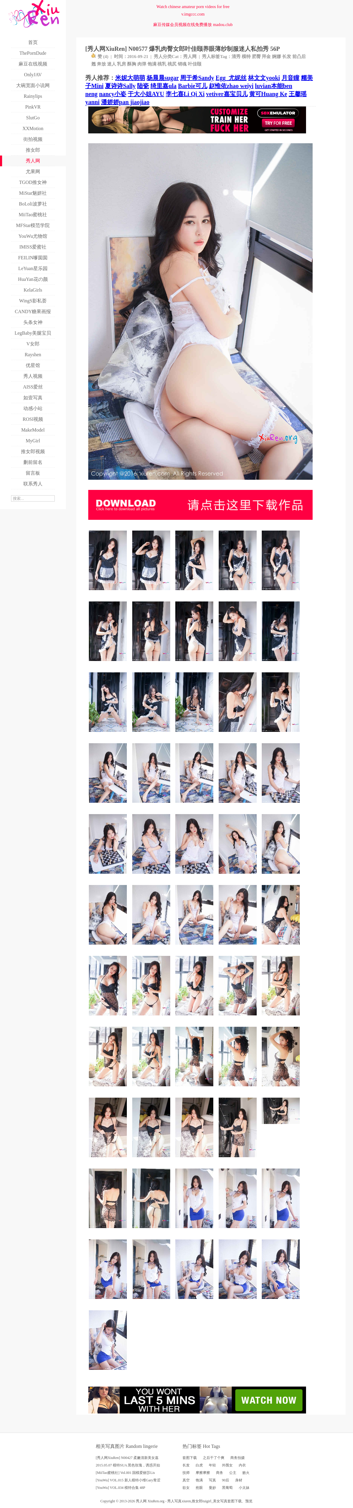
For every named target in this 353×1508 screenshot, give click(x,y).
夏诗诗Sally (120, 86)
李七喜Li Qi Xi (185, 94)
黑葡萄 (227, 1488)
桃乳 (161, 64)
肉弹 (141, 64)
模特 (246, 56)
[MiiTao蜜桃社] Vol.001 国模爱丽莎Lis (125, 1473)
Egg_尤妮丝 (231, 77)
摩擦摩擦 (203, 1473)
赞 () (99, 56)
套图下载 (189, 1458)
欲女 (186, 1488)
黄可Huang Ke (268, 94)
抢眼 (199, 1488)
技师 (186, 1473)
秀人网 (190, 56)
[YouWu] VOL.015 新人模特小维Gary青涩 (128, 1480)
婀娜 (276, 56)
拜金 (266, 56)
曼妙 (212, 1488)
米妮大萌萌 (130, 77)
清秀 (236, 56)
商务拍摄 (237, 1458)
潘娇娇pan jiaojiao (125, 102)
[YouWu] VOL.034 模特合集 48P (120, 1488)
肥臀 (256, 56)
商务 (219, 1473)
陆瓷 (143, 86)
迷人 (111, 64)
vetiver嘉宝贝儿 (227, 94)
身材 (238, 1480)
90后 (225, 1480)
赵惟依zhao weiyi (231, 86)
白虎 (199, 1465)
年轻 (212, 1465)
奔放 (101, 64)
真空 (186, 1480)
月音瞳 (290, 77)
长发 (286, 56)
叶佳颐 (194, 64)
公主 (232, 1473)
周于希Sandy (197, 77)
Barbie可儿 (192, 86)
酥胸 (131, 64)
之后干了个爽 (213, 1458)
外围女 (227, 1465)
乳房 (121, 64)
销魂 (182, 64)
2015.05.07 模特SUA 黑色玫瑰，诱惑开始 (128, 1465)
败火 (245, 1473)
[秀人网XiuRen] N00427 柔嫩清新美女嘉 (127, 1458)
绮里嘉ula (163, 86)
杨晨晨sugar (163, 77)
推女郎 (197, 1501)
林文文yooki (264, 77)
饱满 (151, 64)
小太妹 (244, 1488)
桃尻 (172, 64)
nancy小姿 (112, 94)
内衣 (242, 1465)
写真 (212, 1480)
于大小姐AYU (146, 94)
